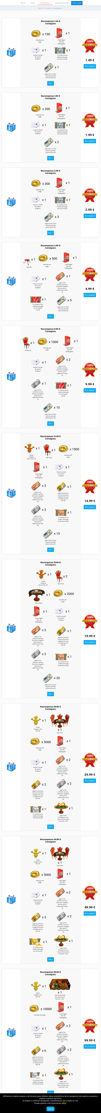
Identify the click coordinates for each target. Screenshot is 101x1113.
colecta (48, 8)
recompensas (58, 8)
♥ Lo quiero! (90, 66)
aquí (64, 1103)
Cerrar (50, 1109)
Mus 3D (41, 8)
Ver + (50, 83)
